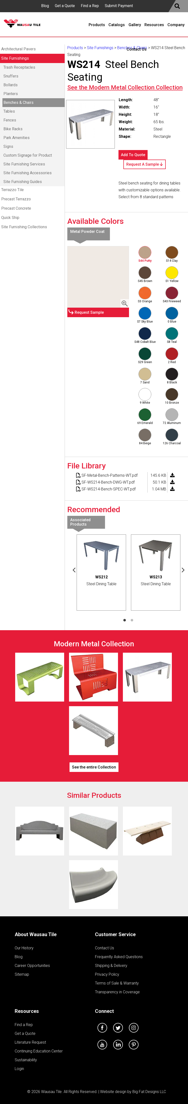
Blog (45, 5)
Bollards (10, 85)
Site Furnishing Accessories (27, 173)
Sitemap (22, 974)
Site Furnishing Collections (24, 227)
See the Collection (125, 87)
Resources (27, 1011)
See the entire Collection (94, 767)
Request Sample (89, 312)
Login (19, 1068)
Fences (9, 120)
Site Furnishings (15, 58)
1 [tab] (124, 620)
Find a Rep (90, 5)
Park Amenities (16, 137)
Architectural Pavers (18, 49)
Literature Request (30, 1042)
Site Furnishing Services (24, 164)
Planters (10, 93)
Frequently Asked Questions (119, 956)
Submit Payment (119, 5)
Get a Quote (65, 5)
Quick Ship (10, 217)
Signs (8, 146)
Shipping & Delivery (111, 965)
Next (183, 569)
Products (75, 47)
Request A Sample (144, 164)
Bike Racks (13, 129)
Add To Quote (133, 154)
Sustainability (26, 1060)
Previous (74, 569)
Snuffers (10, 76)
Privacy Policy (107, 974)
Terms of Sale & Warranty (117, 983)
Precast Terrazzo (16, 199)
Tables (9, 111)
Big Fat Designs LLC (149, 1091)
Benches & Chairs (18, 102)
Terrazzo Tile (12, 189)
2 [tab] (131, 620)
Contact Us (104, 948)
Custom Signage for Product (27, 155)
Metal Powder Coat (87, 231)
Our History (24, 948)
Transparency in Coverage (117, 992)
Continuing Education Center (39, 1051)
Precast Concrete (16, 208)
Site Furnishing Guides (22, 181)
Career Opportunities (32, 965)
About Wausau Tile (36, 934)
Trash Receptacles (19, 67)
